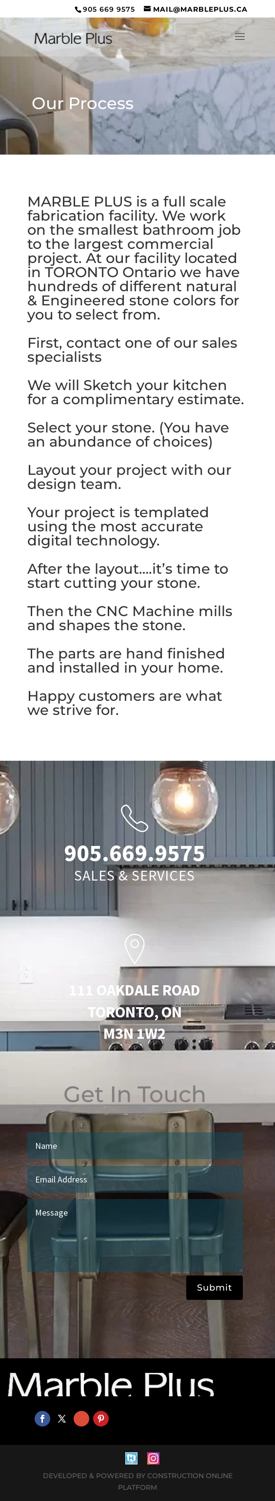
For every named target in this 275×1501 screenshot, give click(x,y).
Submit (214, 1287)
